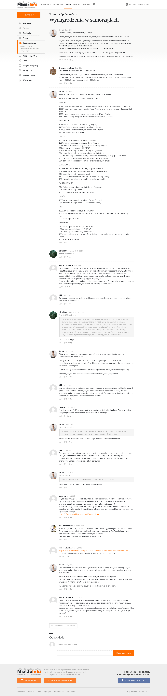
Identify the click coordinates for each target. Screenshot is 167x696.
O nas (38, 692)
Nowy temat (29, 15)
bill (60, 295)
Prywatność (58, 692)
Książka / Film (27, 75)
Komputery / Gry (28, 56)
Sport (23, 60)
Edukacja (25, 33)
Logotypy (47, 692)
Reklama (86, 4)
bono (61, 30)
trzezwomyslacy (66, 68)
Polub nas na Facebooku (133, 680)
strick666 (63, 251)
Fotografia (25, 70)
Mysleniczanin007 (67, 526)
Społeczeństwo (27, 43)
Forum (68, 4)
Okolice (24, 28)
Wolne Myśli (26, 80)
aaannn (62, 496)
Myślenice (25, 23)
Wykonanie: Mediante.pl (137, 692)
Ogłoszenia (58, 4)
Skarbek (62, 407)
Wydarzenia (46, 4)
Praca (23, 38)
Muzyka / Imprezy (28, 65)
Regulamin (70, 692)
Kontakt (77, 4)
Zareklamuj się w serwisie (59, 680)
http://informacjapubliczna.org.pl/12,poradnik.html (79, 514)
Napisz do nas (28, 680)
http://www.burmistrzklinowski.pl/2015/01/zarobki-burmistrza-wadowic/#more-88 (93, 551)
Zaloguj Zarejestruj (137, 4)
